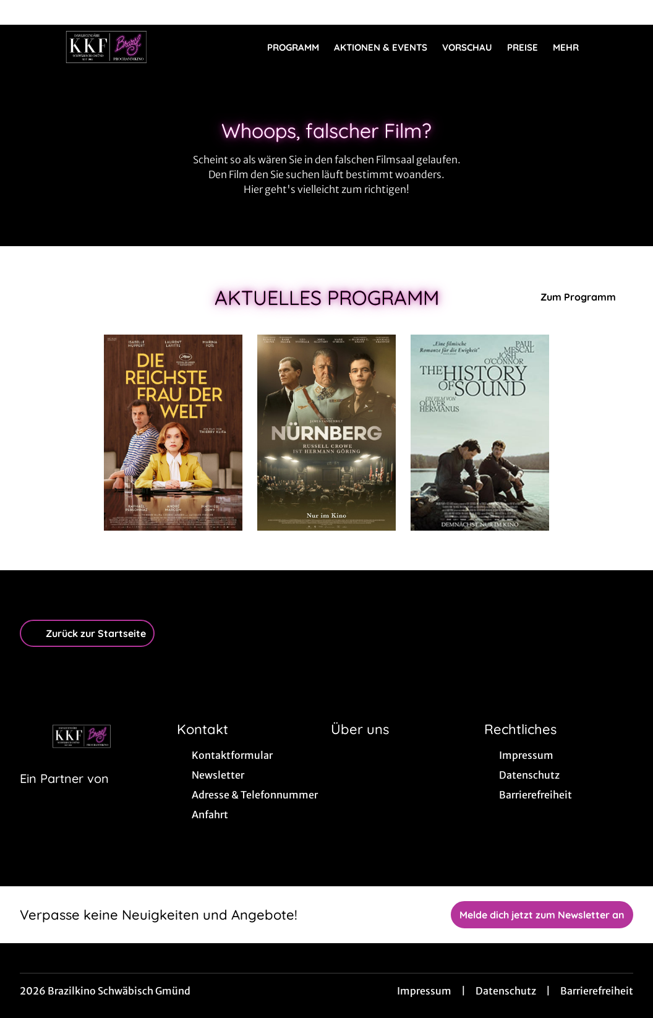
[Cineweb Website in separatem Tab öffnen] (64, 794)
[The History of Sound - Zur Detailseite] (480, 433)
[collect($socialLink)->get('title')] (22, 12)
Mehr (573, 47)
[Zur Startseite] (106, 47)
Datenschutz (506, 991)
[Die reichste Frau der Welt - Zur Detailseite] (173, 433)
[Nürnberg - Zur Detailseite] (326, 433)
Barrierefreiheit (596, 991)
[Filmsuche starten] (620, 47)
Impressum (424, 991)
